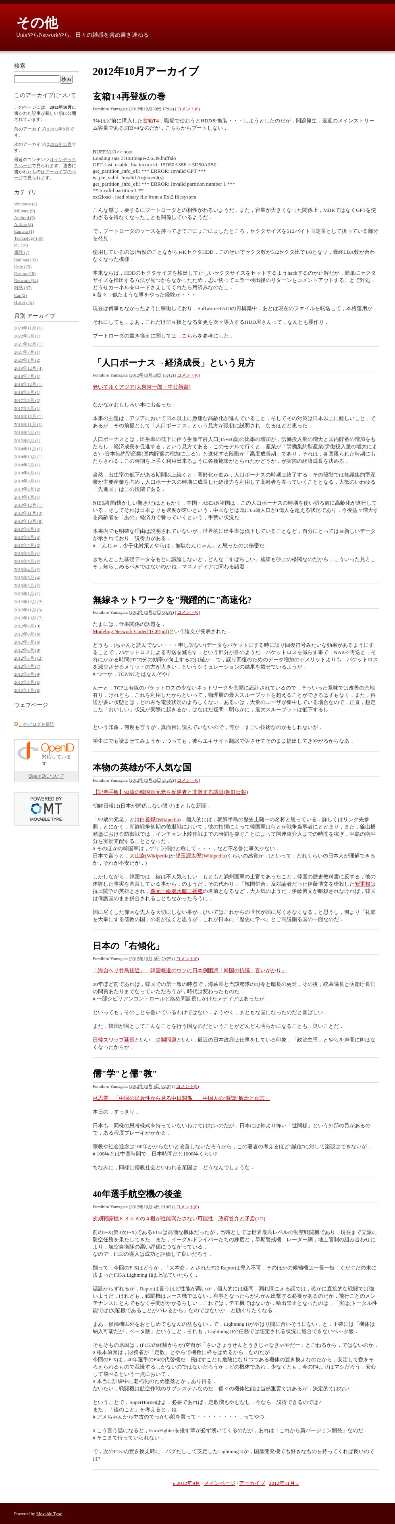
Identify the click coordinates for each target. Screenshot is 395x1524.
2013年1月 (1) (27, 593)
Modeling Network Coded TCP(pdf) (131, 631)
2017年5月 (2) (27, 400)
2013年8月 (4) (27, 537)
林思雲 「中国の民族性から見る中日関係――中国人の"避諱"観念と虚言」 (181, 1098)
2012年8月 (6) (27, 634)
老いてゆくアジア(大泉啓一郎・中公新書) (142, 387)
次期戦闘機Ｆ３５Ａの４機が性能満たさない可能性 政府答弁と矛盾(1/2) (179, 1218)
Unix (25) (22, 266)
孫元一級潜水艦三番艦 (176, 891)
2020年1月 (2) (27, 360)
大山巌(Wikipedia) (149, 856)
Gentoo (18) (24, 273)
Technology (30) (29, 238)
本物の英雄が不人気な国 (142, 767)
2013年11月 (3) (28, 513)
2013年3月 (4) (27, 577)
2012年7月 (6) (27, 642)
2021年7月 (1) (27, 352)
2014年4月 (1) (27, 472)
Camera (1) (24, 231)
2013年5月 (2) (27, 561)
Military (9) (24, 210)
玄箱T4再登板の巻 (129, 96)
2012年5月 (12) (28, 658)
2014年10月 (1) (28, 456)
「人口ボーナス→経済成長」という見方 (174, 363)
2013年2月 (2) (27, 585)
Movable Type (49, 1513)
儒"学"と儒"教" (125, 1073)
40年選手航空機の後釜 (137, 1194)
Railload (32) (25, 259)
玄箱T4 (151, 121)
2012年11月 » (284, 1483)
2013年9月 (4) (27, 529)
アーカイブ (252, 1483)
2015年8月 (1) (27, 440)
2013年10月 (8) (28, 521)
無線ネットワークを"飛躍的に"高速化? (172, 600)
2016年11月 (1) (28, 424)
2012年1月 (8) (27, 690)
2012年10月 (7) (28, 617)
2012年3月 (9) (27, 674)
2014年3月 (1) (27, 480)
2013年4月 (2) (27, 569)
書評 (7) (21, 252)
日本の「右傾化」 (128, 946)
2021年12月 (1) (28, 344)
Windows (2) (25, 203)
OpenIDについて (46, 776)
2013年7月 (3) (27, 545)
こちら (190, 336)
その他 (37, 22)
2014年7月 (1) (27, 464)
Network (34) (26, 280)
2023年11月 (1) (28, 327)
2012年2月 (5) (27, 682)
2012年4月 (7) (27, 666)
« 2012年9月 (186, 1483)
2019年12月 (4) (28, 368)
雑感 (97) (22, 287)
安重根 (362, 884)
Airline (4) (23, 224)
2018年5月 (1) (27, 392)
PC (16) (21, 244)
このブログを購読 (36, 724)
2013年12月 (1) (28, 505)
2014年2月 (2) (27, 489)
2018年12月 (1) (28, 384)
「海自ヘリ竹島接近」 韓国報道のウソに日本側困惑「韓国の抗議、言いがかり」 (190, 970)
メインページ (219, 1483)
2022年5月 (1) (27, 335)
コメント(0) (188, 108)
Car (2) (20, 295)
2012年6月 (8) (27, 650)
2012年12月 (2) (28, 601)
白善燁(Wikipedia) (160, 819)
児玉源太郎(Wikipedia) (201, 856)
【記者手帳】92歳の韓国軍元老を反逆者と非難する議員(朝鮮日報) (170, 792)
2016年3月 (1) (27, 432)
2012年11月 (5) (28, 609)
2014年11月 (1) (28, 448)
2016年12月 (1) (28, 416)
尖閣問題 (166, 1040)
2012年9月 (60, 128)
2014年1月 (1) (27, 497)
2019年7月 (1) (27, 376)
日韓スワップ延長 (114, 1040)
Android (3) (24, 217)
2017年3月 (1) (27, 408)
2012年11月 (61, 144)
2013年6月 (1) (27, 553)
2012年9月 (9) (27, 625)
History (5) (24, 302)
